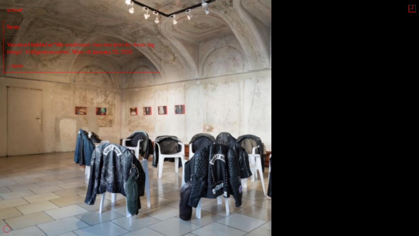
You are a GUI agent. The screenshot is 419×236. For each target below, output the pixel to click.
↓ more (15, 66)
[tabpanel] (209, 118)
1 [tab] (6, 229)
